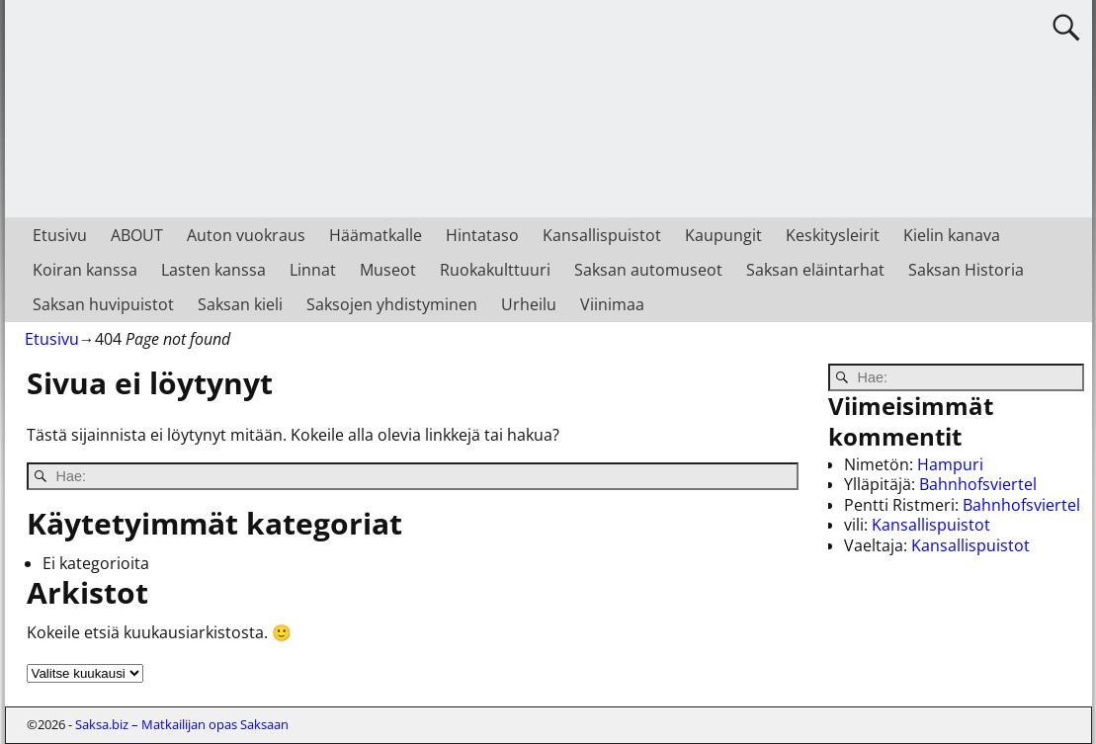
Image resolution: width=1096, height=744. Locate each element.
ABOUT (137, 235)
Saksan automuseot (648, 270)
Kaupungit (723, 235)
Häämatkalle (375, 235)
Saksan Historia (966, 270)
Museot (388, 270)
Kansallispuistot (602, 235)
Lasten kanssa (213, 270)
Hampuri (950, 464)
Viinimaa (612, 304)
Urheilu (528, 304)
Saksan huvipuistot (103, 304)
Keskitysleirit (833, 235)
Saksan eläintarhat (815, 270)
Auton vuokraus (246, 235)
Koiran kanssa (85, 270)
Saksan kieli (240, 304)
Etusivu (60, 235)
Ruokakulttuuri (495, 270)
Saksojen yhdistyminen (391, 304)
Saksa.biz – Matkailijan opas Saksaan (182, 724)
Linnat (313, 270)
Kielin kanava (951, 235)
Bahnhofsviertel (978, 484)
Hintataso (482, 235)
